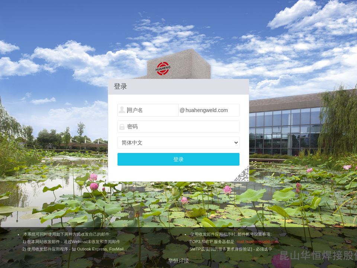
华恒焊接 (178, 261)
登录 (178, 159)
